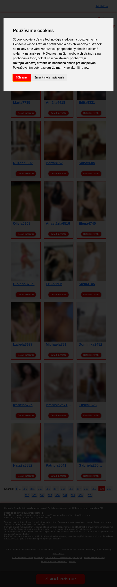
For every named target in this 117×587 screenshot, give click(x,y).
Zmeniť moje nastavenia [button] (49, 77)
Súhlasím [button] (22, 77)
